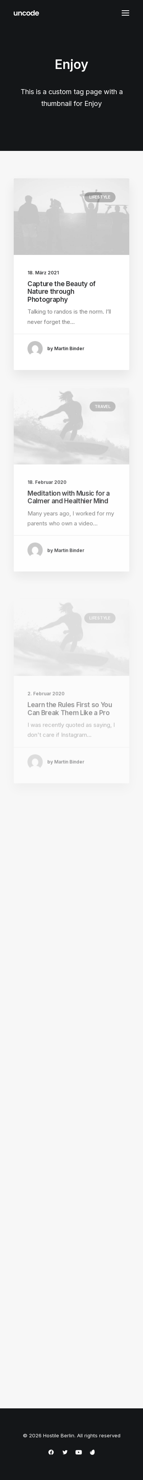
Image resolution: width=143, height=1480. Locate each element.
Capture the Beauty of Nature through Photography (61, 291)
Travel (103, 432)
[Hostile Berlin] (27, 13)
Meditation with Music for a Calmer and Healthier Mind (68, 522)
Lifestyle (100, 197)
